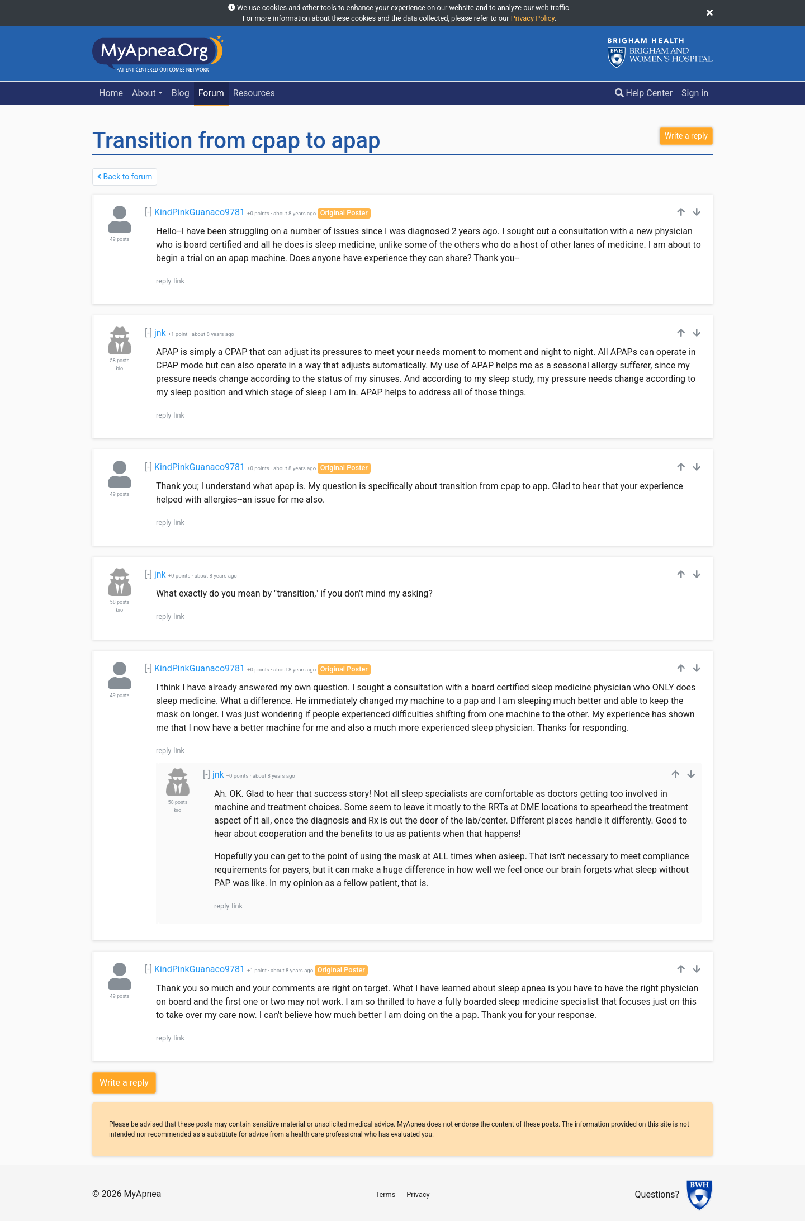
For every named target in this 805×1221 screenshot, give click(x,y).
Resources (254, 93)
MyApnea (142, 1194)
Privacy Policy (533, 18)
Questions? (657, 1195)
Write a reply (124, 1082)
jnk (160, 333)
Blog (181, 93)
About (144, 93)
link (178, 281)
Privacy (417, 1194)
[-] (148, 212)
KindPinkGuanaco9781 (199, 212)
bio (119, 368)
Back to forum (124, 176)
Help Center (644, 93)
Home (111, 93)
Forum (211, 93)
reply (163, 281)
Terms (385, 1194)
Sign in (694, 93)
